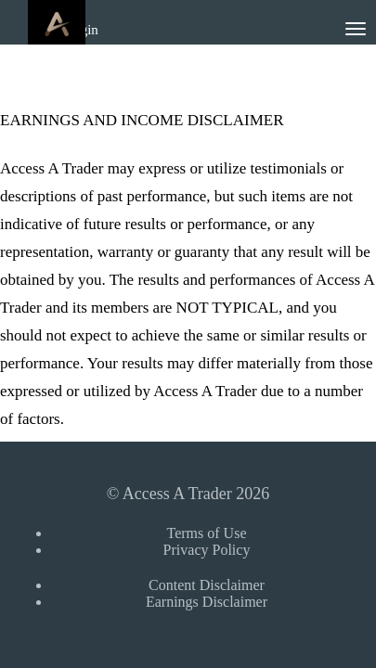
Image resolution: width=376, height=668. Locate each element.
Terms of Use (207, 533)
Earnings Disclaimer (206, 602)
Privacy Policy (207, 550)
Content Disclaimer (207, 585)
